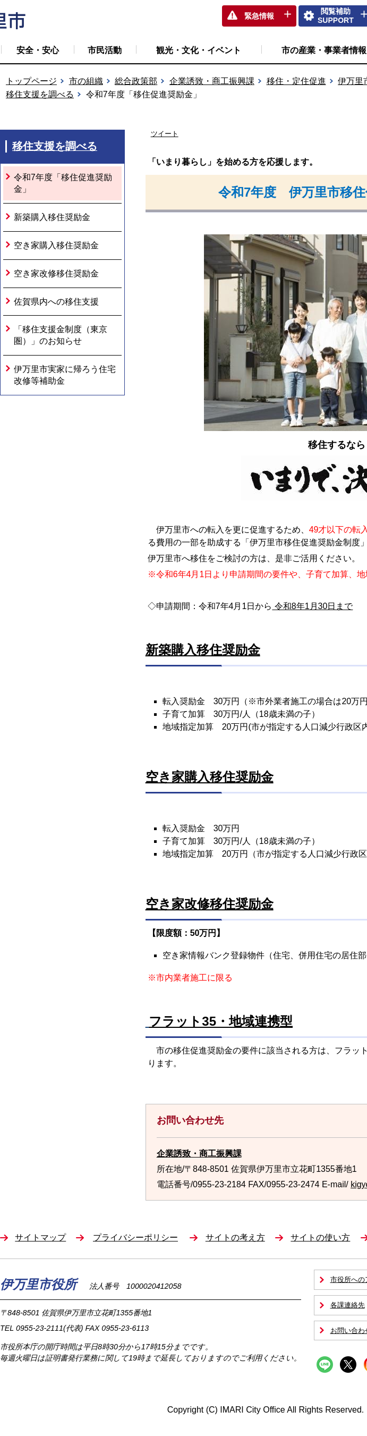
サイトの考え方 (235, 1237)
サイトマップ (40, 1237)
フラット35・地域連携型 (221, 1021)
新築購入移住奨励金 (52, 217)
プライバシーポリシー (135, 1237)
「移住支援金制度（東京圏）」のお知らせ (60, 335)
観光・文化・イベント (198, 50)
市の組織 (86, 81)
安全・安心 (37, 50)
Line (325, 1364)
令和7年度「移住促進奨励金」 (63, 183)
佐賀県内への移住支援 (56, 301)
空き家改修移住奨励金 (56, 273)
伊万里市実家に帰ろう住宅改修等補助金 (65, 375)
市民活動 (105, 50)
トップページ (31, 81)
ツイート (164, 134)
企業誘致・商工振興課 (211, 81)
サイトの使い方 (320, 1237)
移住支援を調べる (40, 94)
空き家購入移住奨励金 (56, 245)
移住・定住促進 (296, 81)
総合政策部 (136, 81)
